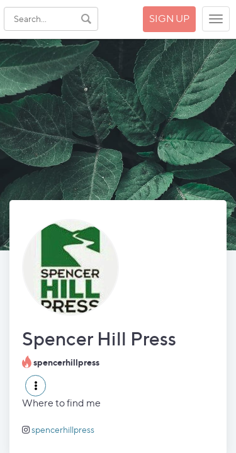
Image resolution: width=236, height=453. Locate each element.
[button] (35, 385)
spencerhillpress (62, 429)
